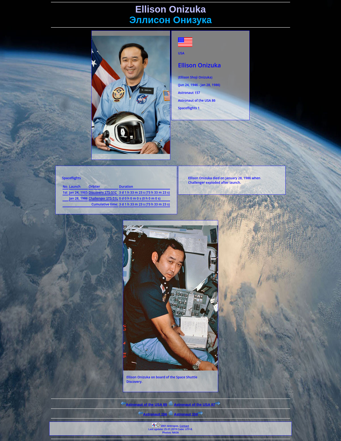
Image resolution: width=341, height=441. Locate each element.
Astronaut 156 (152, 414)
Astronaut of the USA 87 (197, 404)
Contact (184, 426)
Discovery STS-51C (103, 192)
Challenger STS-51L (103, 198)
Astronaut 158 (188, 414)
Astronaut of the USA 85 (144, 404)
